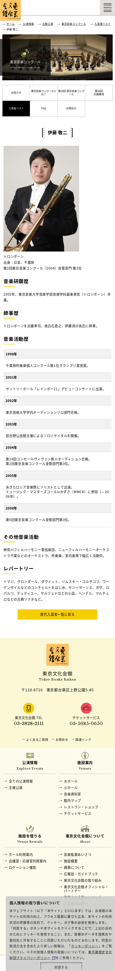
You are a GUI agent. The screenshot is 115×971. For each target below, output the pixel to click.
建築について (74, 867)
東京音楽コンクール (74, 24)
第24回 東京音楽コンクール (71, 92)
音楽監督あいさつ (77, 854)
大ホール (71, 781)
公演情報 (28, 24)
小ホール (71, 787)
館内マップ (72, 800)
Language (92, 7)
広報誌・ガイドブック (81, 873)
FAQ (43, 108)
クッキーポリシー (84, 946)
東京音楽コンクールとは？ (43, 92)
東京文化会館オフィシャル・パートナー (86, 888)
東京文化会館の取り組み (83, 880)
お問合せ (71, 108)
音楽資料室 (72, 794)
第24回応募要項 (99, 92)
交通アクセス (62, 7)
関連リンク (83, 739)
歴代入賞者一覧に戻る (57, 614)
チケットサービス (77, 813)
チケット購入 (77, 7)
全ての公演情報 (21, 781)
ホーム (10, 24)
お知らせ (16, 93)
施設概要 (71, 860)
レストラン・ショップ (81, 806)
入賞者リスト (102, 24)
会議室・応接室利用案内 (28, 860)
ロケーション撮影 (22, 867)
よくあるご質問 (37, 739)
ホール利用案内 (21, 854)
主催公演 (47, 24)
